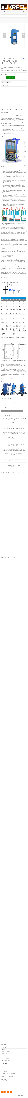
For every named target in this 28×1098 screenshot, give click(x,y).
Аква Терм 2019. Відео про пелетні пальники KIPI (14, 460)
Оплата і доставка (6, 1058)
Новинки (4, 1049)
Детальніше (14, 422)
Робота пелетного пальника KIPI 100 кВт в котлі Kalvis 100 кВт (14, 419)
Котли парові (6, 20)
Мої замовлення (5, 1066)
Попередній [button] (4, 35)
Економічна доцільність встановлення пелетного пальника (14, 445)
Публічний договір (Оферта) (8, 1053)
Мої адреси (4, 1071)
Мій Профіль (4, 1063)
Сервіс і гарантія (6, 1051)
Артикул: (3, 65)
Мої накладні (5, 1069)
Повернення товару (6, 1060)
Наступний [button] (23, 35)
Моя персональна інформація (8, 1073)
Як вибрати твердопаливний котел (14, 428)
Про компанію (5, 1056)
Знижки (4, 1047)
